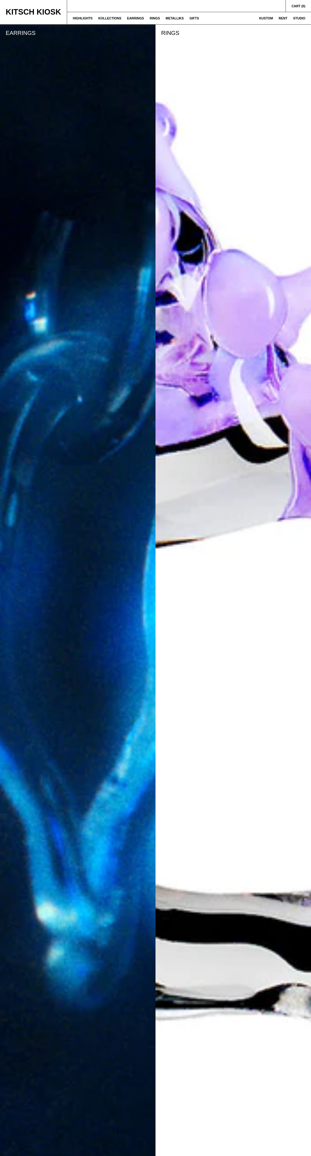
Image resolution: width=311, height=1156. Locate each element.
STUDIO (299, 18)
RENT (283, 18)
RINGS (155, 18)
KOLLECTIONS (109, 18)
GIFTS (194, 18)
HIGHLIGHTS (83, 18)
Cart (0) (298, 6)
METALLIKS (175, 18)
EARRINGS (135, 18)
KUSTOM (266, 18)
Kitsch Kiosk (33, 12)
